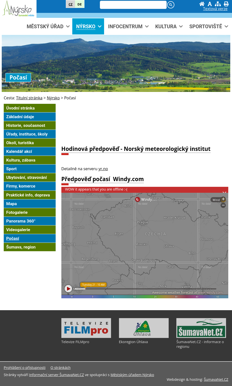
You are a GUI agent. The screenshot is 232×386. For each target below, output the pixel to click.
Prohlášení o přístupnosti (24, 367)
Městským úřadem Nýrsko (132, 374)
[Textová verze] (215, 9)
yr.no (103, 168)
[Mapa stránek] (218, 3)
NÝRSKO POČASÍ (144, 122)
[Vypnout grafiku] (210, 3)
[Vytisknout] (226, 3)
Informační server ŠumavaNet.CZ (56, 374)
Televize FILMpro (75, 341)
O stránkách (60, 367)
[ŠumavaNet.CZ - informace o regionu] (201, 336)
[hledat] (132, 5)
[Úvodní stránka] (202, 3)
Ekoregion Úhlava (133, 341)
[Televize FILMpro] (86, 336)
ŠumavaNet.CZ (216, 379)
